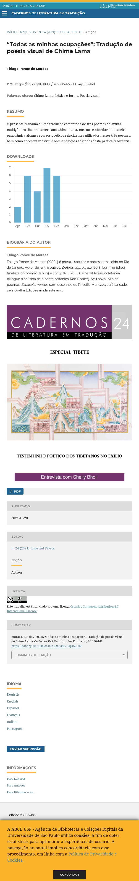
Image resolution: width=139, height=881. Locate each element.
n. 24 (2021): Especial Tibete (60, 32)
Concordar (69, 874)
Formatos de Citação (33, 655)
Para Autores (16, 785)
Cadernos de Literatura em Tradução (48, 13)
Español (13, 708)
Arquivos (28, 32)
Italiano (12, 722)
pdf (17, 491)
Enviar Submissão (26, 749)
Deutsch (13, 694)
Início (12, 32)
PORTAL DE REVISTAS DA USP (24, 6)
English (12, 701)
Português (14, 728)
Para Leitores (16, 778)
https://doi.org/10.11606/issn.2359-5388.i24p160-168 (55, 84)
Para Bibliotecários (20, 792)
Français (13, 715)
